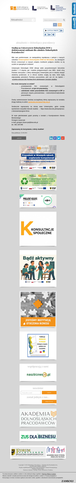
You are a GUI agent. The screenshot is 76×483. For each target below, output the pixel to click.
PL (55, 25)
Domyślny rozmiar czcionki (45, 34)
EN (60, 25)
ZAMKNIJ (67, 481)
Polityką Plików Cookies (49, 474)
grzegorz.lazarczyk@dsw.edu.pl (27, 122)
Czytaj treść (51, 30)
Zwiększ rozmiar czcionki (49, 34)
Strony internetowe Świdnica (45, 470)
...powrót (18, 138)
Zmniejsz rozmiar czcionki (61, 30)
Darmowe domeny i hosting (30, 470)
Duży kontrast (53, 34)
